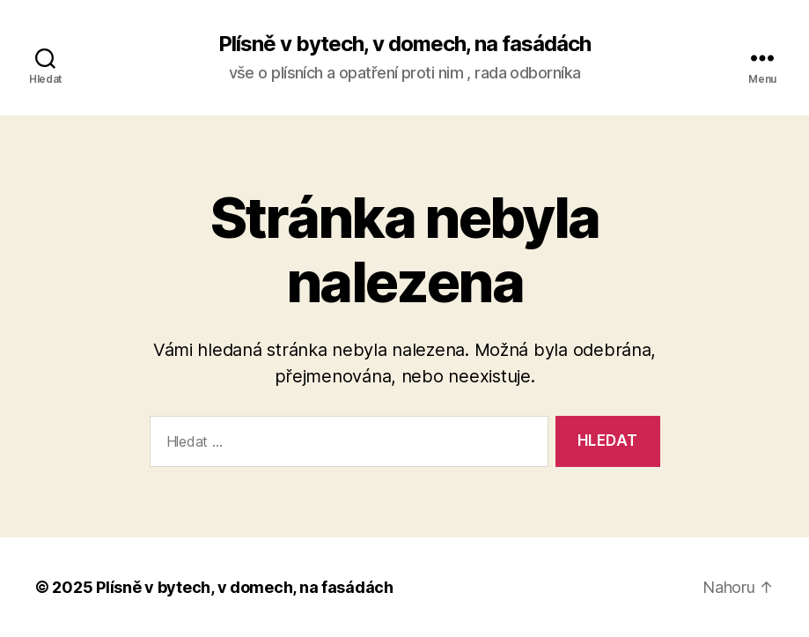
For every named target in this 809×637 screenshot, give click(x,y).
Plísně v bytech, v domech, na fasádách (404, 44)
